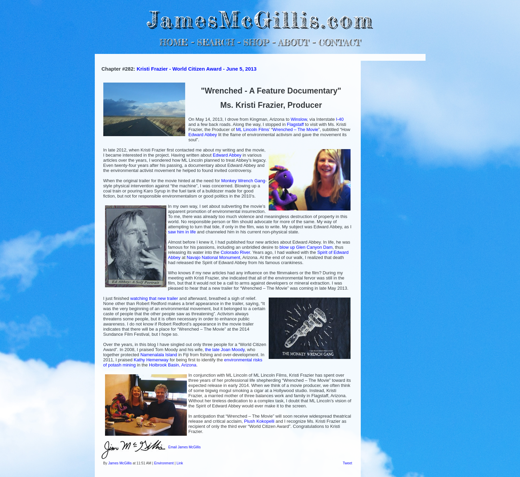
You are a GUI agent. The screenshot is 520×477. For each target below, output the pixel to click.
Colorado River (235, 252)
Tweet (347, 463)
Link (180, 463)
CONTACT (339, 42)
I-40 (339, 119)
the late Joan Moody (224, 349)
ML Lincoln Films (252, 129)
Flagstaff (295, 124)
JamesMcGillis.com (260, 18)
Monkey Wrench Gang (243, 180)
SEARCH (215, 42)
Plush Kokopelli (259, 421)
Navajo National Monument (213, 257)
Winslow (299, 119)
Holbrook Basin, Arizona (172, 364)
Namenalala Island (158, 354)
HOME (173, 42)
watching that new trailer (154, 298)
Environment (164, 463)
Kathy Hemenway (151, 359)
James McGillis (120, 463)
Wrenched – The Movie (295, 129)
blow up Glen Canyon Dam (306, 247)
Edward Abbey (203, 134)
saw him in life (182, 231)
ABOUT (293, 42)
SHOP (256, 42)
